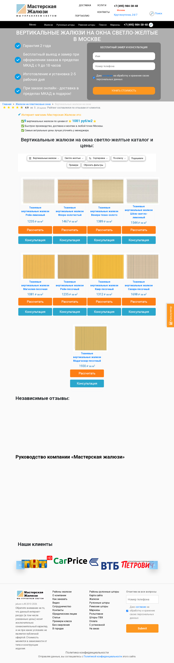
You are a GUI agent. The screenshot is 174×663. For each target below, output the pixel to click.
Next (153, 565)
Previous (20, 565)
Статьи (56, 617)
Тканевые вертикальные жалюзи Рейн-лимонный (35, 211)
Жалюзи (48, 24)
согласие (107, 75)
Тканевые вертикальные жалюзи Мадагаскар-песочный (87, 357)
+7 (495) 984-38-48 (126, 6)
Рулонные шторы (66, 24)
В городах (58, 628)
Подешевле (137, 158)
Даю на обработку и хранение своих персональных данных (122, 77)
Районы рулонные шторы (104, 591)
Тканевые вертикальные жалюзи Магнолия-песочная (35, 285)
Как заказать (59, 599)
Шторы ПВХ (96, 617)
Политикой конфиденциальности (103, 656)
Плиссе (103, 24)
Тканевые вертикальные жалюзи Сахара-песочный (139, 285)
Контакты (103, 12)
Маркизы (115, 24)
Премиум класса (62, 621)
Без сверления (61, 624)
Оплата (93, 621)
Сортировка (99, 158)
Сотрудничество (61, 606)
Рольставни (96, 613)
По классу (118, 158)
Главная (6, 104)
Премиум (73, 165)
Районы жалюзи (61, 591)
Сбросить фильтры (93, 165)
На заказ (94, 628)
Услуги (101, 5)
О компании (59, 595)
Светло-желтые (73, 158)
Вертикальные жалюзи (44, 158)
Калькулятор (170, 315)
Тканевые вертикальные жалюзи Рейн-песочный (70, 285)
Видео (56, 602)
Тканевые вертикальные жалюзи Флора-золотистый (70, 211)
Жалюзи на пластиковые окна (33, 104)
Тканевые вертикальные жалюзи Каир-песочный (104, 285)
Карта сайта (96, 595)
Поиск (158, 13)
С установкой (97, 624)
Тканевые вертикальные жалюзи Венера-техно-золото (104, 211)
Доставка (85, 5)
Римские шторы (86, 24)
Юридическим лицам (64, 613)
